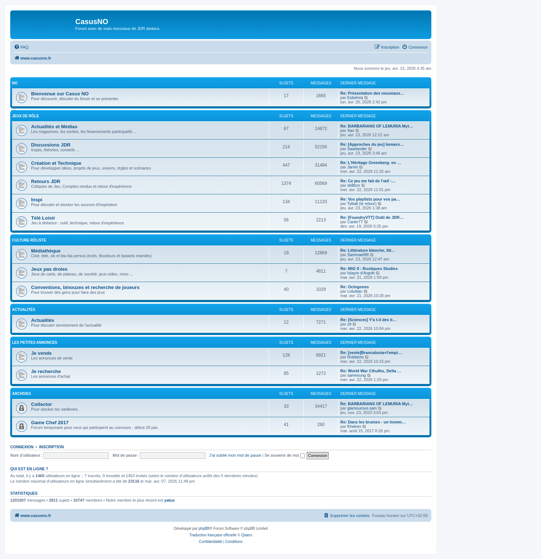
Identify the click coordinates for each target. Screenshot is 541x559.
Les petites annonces (34, 343)
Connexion (22, 447)
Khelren (354, 426)
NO (15, 83)
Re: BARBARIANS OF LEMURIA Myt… (376, 126)
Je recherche (46, 371)
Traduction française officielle (213, 535)
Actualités (23, 310)
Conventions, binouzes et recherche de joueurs (85, 287)
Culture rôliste (29, 240)
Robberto (355, 357)
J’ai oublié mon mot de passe (235, 455)
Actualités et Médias (54, 126)
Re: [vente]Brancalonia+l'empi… (371, 352)
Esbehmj (355, 97)
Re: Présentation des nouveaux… (372, 93)
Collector (41, 404)
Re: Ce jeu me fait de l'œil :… (368, 181)
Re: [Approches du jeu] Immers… (372, 144)
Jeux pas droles (49, 269)
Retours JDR (45, 181)
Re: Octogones (354, 287)
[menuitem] (21, 47)
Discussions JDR (51, 145)
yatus (169, 500)
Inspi (36, 199)
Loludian (355, 291)
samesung (356, 375)
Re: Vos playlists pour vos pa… (370, 199)
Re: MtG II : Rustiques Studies (369, 268)
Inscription (51, 447)
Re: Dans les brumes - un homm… (373, 422)
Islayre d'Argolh (361, 273)
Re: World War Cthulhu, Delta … (370, 371)
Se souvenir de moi (285, 455)
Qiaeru (246, 535)
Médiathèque (46, 251)
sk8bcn (353, 185)
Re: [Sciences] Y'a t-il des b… (368, 319)
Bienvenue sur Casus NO (60, 93)
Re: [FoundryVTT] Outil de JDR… (372, 217)
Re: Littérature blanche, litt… (367, 250)
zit (349, 324)
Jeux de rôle (25, 116)
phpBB (203, 528)
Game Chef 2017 (50, 422)
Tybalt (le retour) (362, 203)
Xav (350, 130)
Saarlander (357, 149)
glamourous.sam (362, 408)
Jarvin (352, 167)
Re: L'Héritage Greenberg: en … (370, 162)
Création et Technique (56, 163)
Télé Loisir (43, 218)
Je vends (41, 353)
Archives (21, 394)
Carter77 (355, 222)
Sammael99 (358, 254)
